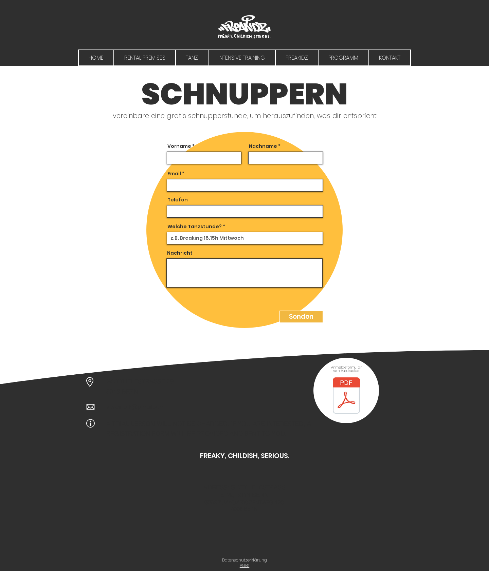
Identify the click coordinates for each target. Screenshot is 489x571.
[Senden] (301, 317)
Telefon (177, 199)
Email (174, 173)
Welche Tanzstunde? (194, 226)
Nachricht (180, 253)
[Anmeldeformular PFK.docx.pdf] (346, 396)
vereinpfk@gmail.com (135, 407)
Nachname (263, 146)
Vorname (179, 146)
